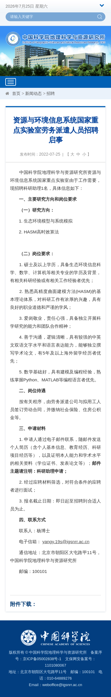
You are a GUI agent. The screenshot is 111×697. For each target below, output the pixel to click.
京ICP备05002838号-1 (42, 659)
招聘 (50, 93)
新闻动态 (33, 93)
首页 (16, 93)
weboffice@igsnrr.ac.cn (62, 685)
